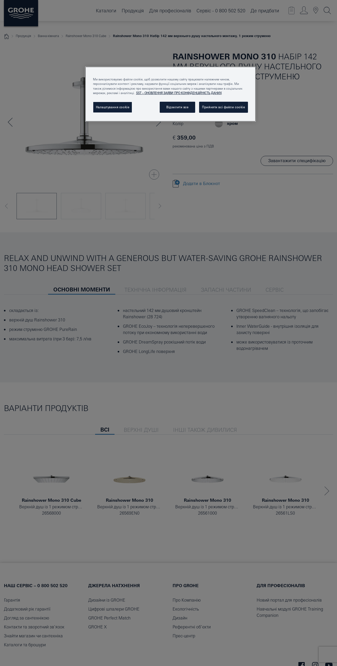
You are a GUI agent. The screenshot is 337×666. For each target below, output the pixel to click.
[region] (170, 93)
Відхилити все (177, 107)
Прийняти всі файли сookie (223, 107)
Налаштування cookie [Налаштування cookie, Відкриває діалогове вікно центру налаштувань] (112, 107)
